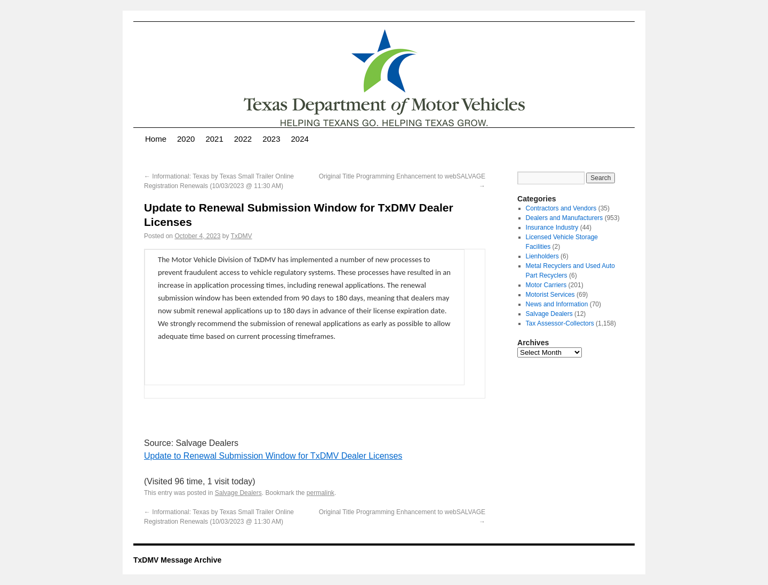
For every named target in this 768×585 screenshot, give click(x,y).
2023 (271, 138)
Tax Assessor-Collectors (560, 323)
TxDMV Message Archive (177, 560)
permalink (320, 493)
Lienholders (542, 256)
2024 (300, 138)
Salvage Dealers (238, 493)
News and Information (557, 304)
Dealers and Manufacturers (564, 218)
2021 (214, 138)
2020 (186, 138)
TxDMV (241, 236)
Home (155, 138)
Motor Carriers (546, 285)
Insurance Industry (552, 227)
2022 (243, 138)
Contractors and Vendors (561, 208)
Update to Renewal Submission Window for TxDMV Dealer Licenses (273, 455)
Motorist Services (550, 294)
